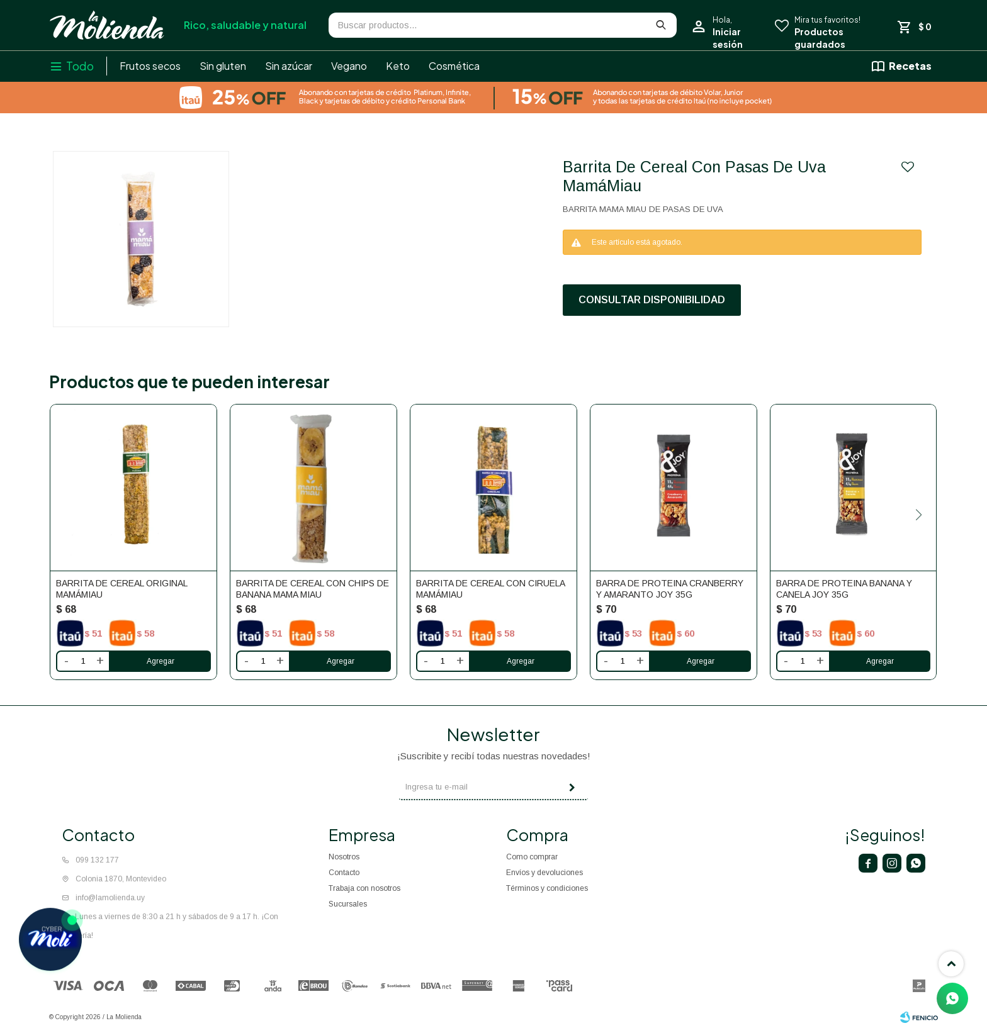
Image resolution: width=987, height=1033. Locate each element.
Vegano (349, 65)
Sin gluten (223, 65)
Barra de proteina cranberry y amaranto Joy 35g (669, 589)
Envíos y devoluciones (544, 872)
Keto (398, 65)
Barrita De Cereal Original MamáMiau (121, 589)
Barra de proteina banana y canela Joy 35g (844, 589)
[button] (919, 514)
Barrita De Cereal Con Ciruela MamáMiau (490, 589)
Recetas (910, 65)
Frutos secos (150, 65)
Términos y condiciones (547, 888)
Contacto (344, 872)
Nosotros (344, 856)
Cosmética (454, 65)
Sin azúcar (288, 65)
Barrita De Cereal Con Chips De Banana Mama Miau (312, 589)
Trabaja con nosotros (364, 888)
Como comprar (532, 856)
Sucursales (348, 904)
